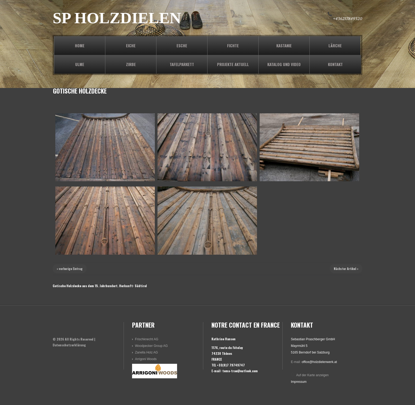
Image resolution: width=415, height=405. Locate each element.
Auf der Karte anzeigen (312, 375)
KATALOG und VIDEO (284, 64)
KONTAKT (335, 64)
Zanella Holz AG (146, 352)
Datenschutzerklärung (69, 345)
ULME (79, 64)
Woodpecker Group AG (151, 346)
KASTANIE (284, 45)
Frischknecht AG (146, 339)
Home (79, 45)
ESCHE (182, 45)
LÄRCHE (335, 45)
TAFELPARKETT (182, 64)
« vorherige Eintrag (70, 269)
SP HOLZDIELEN (117, 18)
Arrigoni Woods (146, 359)
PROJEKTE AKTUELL (233, 64)
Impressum (298, 382)
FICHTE (233, 45)
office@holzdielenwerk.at (319, 362)
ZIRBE (131, 64)
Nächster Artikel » (346, 269)
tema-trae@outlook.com (240, 371)
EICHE (131, 45)
